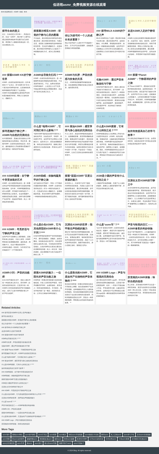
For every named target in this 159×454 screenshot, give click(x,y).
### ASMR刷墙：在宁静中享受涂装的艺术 (17, 372)
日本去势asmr (111, 439)
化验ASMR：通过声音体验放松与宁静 (16, 346)
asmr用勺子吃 (129, 435)
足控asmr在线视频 (144, 435)
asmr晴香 (53, 435)
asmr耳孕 (20, 443)
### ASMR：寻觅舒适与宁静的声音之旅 (16, 390)
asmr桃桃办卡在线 (92, 435)
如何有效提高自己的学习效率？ (13, 368)
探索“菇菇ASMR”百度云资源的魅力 (14, 379)
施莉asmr (57, 439)
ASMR (16, 12)
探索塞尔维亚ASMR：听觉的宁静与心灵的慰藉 (19, 320)
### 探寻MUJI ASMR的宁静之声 (13, 327)
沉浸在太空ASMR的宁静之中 (12, 387)
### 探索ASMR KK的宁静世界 (13, 335)
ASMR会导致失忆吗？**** (48, 74)
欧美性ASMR (82, 439)
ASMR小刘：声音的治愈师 (11, 409)
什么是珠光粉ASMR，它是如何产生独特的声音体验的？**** (78, 276)
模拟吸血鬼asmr (46, 439)
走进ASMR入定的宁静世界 (11, 331)
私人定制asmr (116, 435)
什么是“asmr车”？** (107, 224)
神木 (25, 12)
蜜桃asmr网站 (17, 435)
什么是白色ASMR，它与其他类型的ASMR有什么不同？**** (47, 228)
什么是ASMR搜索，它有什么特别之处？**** (18, 364)
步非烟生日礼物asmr (139, 439)
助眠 (21, 12)
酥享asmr (104, 435)
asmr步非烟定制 (9, 443)
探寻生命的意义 (11, 30)
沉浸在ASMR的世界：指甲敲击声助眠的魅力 (18, 398)
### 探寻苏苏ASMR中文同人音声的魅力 (16, 313)
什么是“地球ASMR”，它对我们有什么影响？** (18, 357)
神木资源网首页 (7, 12)
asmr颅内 (6, 435)
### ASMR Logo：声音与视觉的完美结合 (17, 420)
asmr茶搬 (6, 439)
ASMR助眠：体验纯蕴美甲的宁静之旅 (16, 376)
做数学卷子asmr (65, 443)
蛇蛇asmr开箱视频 (75, 435)
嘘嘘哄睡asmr (32, 439)
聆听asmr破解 (69, 439)
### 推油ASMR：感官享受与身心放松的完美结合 (20, 361)
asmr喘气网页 (30, 435)
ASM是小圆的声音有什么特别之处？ (15, 383)
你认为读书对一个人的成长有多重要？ (16, 324)
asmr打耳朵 (42, 435)
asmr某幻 (38, 443)
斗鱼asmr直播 (124, 439)
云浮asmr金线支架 (96, 439)
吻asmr (29, 443)
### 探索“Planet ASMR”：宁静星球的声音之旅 (142, 78)
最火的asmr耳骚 (50, 443)
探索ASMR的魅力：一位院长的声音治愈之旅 (18, 413)
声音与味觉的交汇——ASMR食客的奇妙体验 (18, 405)
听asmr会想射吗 (18, 439)
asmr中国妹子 (79, 443)
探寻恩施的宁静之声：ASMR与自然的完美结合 (19, 353)
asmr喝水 (62, 435)
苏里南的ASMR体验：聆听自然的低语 (16, 424)
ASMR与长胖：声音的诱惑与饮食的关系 (16, 342)
